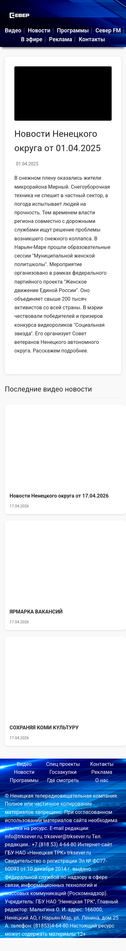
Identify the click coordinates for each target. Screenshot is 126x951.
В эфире (31, 39)
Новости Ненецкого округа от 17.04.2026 (59, 496)
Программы (73, 30)
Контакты (92, 39)
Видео (13, 30)
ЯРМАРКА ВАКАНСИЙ (36, 612)
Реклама (60, 39)
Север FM (108, 30)
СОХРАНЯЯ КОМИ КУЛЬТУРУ (44, 728)
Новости (39, 30)
